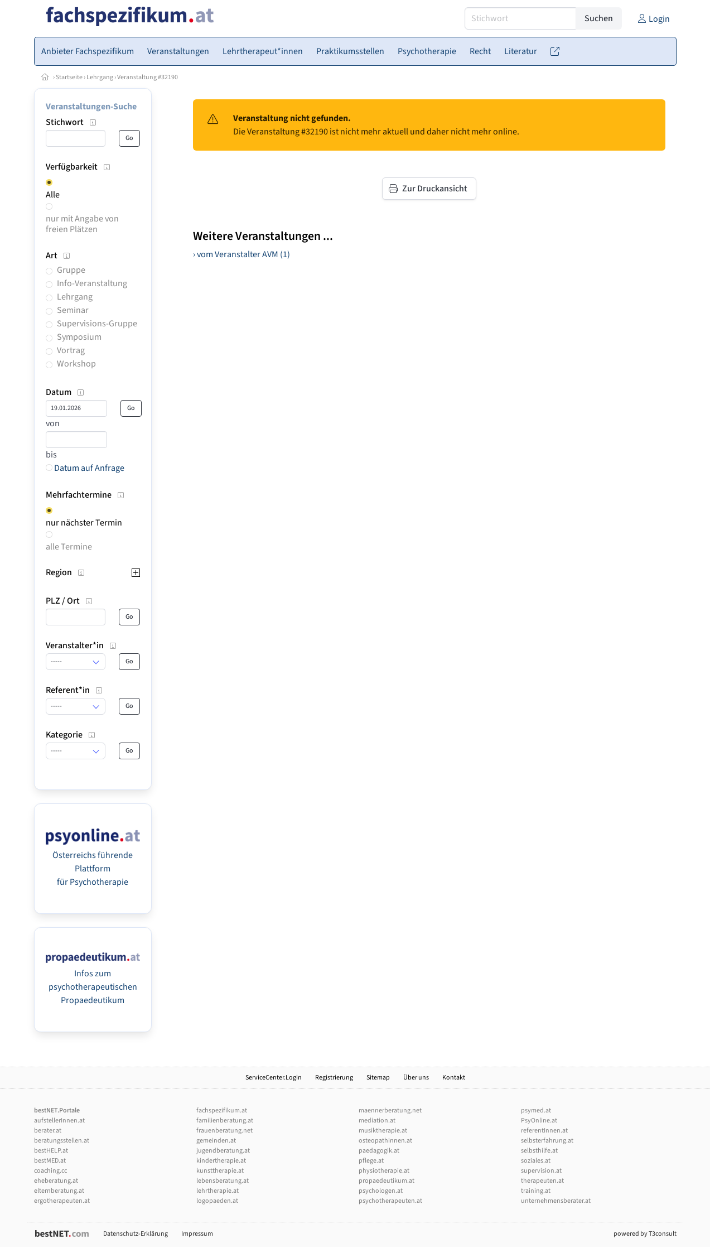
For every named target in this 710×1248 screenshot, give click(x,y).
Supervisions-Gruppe (97, 323)
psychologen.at (381, 1191)
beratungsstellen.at (61, 1140)
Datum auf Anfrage (85, 468)
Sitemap (378, 1077)
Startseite (69, 77)
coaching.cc (50, 1170)
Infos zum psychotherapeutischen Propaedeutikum (93, 986)
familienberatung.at (224, 1120)
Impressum (197, 1234)
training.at (535, 1191)
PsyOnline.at (539, 1120)
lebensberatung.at (222, 1181)
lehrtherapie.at (217, 1191)
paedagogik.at (379, 1150)
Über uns (416, 1077)
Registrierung (334, 1077)
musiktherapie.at (383, 1130)
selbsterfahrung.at (547, 1140)
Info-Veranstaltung (92, 283)
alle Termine (69, 547)
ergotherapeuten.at (62, 1201)
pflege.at (371, 1160)
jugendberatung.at (223, 1150)
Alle (53, 195)
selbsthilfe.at (539, 1150)
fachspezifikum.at (221, 1110)
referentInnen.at (544, 1130)
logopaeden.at (217, 1201)
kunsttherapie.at (220, 1170)
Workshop (76, 364)
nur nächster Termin (84, 523)
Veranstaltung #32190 (147, 77)
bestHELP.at (51, 1150)
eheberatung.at (56, 1181)
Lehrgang (99, 77)
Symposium (79, 337)
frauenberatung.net (224, 1130)
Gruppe (71, 270)
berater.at (47, 1130)
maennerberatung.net (390, 1110)
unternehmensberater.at (556, 1201)
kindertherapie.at (221, 1160)
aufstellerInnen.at (59, 1120)
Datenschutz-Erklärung (135, 1234)
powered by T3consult (645, 1234)
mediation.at (377, 1120)
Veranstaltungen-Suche (91, 106)
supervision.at (541, 1170)
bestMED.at (50, 1160)
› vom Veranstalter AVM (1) (241, 254)
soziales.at (535, 1160)
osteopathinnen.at (385, 1140)
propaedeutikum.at (386, 1181)
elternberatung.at (59, 1191)
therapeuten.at (542, 1181)
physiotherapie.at (384, 1170)
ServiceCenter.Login (273, 1077)
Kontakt (453, 1077)
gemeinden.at (216, 1140)
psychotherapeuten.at (390, 1201)
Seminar (73, 310)
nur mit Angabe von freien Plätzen (82, 224)
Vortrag (71, 350)
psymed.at (536, 1110)
